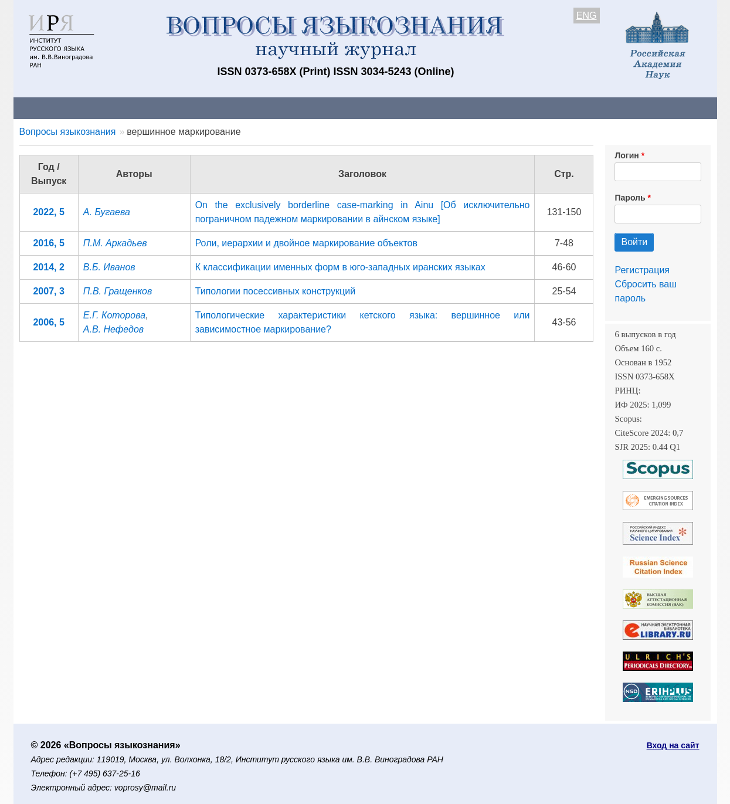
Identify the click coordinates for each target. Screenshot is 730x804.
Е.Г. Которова (114, 315)
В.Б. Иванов (109, 267)
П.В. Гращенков (117, 291)
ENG (586, 16)
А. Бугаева (106, 212)
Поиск (606, 108)
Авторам (178, 108)
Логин (626, 155)
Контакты (116, 108)
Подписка (421, 108)
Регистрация (642, 270)
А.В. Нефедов (113, 329)
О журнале (48, 108)
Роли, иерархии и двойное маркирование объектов (306, 243)
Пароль (629, 197)
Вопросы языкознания (67, 132)
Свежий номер (252, 108)
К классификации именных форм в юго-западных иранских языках (340, 267)
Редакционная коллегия (517, 108)
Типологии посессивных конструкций (275, 291)
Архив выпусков (341, 108)
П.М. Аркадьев (115, 243)
